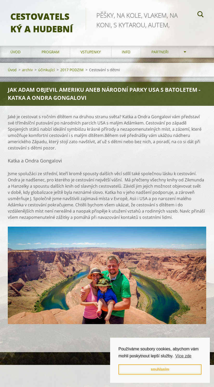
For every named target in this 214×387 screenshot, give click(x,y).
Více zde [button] (183, 356)
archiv (27, 69)
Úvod (15, 51)
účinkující (46, 69)
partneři (160, 51)
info (126, 51)
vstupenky (91, 51)
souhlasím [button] (160, 369)
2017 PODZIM (72, 69)
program (50, 51)
